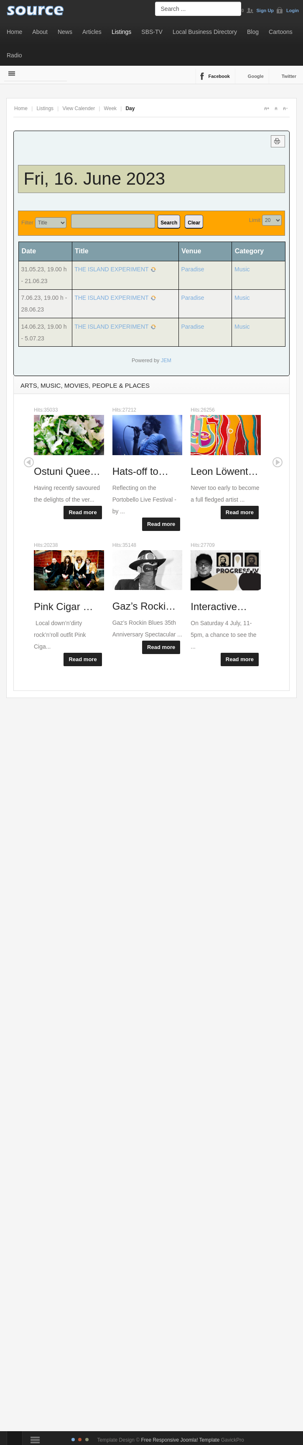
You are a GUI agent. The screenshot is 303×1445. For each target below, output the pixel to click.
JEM (166, 360)
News (65, 31)
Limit (254, 220)
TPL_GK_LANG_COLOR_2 (79, 1439)
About (40, 31)
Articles (92, 31)
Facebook (219, 76)
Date (31, 251)
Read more (83, 512)
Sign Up (265, 10)
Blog (253, 31)
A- (285, 108)
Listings (121, 31)
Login (292, 10)
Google (256, 76)
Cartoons (281, 31)
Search (168, 223)
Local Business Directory (205, 31)
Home (14, 31)
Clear (194, 223)
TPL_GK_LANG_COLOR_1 (73, 1439)
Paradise (192, 269)
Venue (191, 251)
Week (110, 108)
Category (249, 251)
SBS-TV (152, 31)
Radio (14, 55)
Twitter (289, 76)
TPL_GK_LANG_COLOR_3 (87, 1439)
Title (82, 251)
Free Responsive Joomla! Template (180, 1440)
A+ (266, 108)
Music (242, 269)
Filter (27, 222)
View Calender (78, 108)
